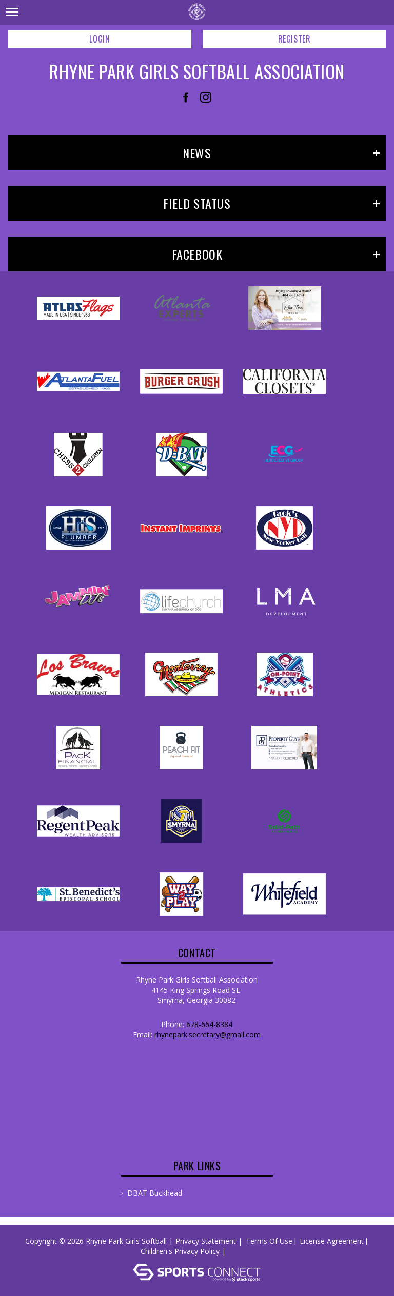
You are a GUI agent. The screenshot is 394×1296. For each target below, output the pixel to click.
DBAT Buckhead (154, 1193)
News (197, 152)
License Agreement (332, 1241)
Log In (242, 1251)
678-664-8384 (209, 1024)
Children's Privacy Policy (180, 1251)
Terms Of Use (269, 1241)
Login (99, 39)
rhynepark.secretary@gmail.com (207, 1034)
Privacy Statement (205, 1241)
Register (294, 39)
